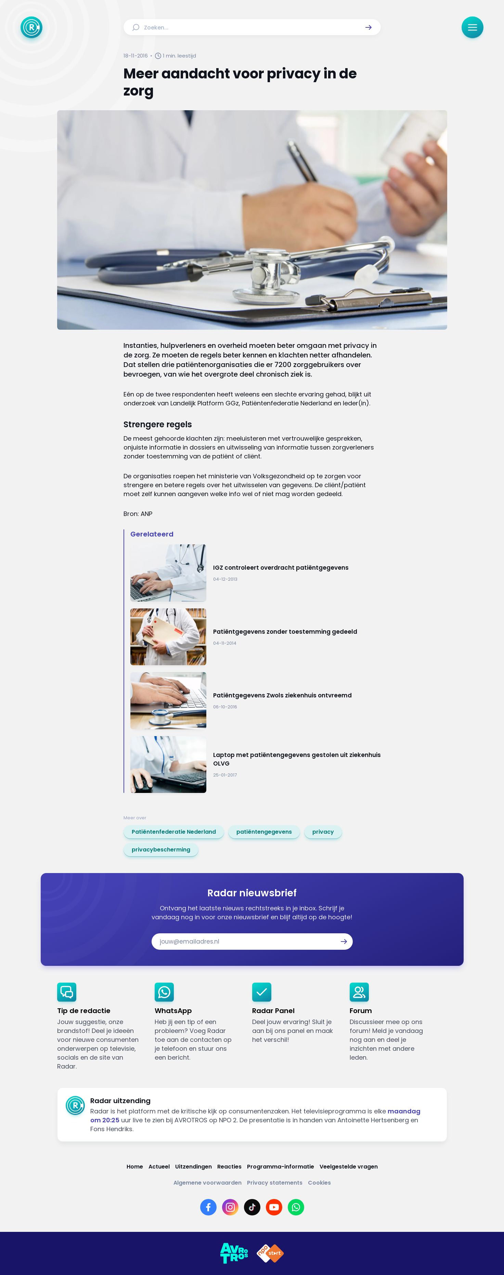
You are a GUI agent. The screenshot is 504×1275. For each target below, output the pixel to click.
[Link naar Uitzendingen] (193, 1167)
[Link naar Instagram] (230, 1207)
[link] (174, 832)
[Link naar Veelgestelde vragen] (349, 1167)
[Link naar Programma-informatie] (280, 1167)
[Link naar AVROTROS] (234, 1253)
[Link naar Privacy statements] (274, 1183)
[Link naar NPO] (270, 1253)
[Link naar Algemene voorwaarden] (207, 1183)
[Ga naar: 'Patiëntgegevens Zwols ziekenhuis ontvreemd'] (255, 700)
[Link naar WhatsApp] (296, 1207)
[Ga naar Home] (31, 27)
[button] (368, 27)
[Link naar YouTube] (274, 1207)
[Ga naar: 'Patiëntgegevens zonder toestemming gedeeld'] (255, 637)
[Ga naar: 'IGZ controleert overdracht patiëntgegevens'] (255, 573)
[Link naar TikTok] (252, 1207)
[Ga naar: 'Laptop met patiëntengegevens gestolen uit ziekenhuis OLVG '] (255, 764)
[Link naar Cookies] (319, 1183)
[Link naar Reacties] (229, 1167)
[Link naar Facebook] (208, 1207)
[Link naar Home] (135, 1167)
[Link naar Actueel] (159, 1167)
